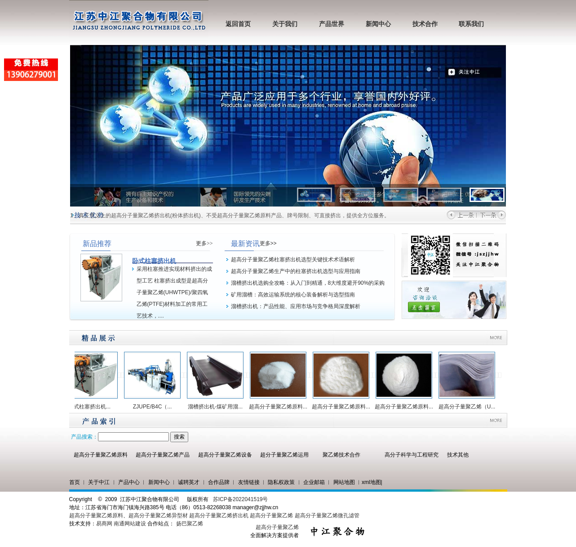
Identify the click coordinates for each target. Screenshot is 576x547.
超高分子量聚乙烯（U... (469, 407)
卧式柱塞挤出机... (92, 407)
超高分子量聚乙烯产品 (163, 455)
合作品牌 (219, 482)
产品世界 (331, 24)
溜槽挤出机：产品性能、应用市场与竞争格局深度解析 (295, 306)
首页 (74, 482)
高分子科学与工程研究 (412, 455)
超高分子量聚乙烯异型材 (158, 515)
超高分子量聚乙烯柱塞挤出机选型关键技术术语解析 (293, 259)
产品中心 (129, 482)
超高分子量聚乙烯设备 (225, 455)
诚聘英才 (188, 482)
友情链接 (249, 482)
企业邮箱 (314, 482)
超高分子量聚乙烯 (271, 515)
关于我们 (284, 24)
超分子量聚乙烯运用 (284, 455)
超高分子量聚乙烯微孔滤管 (327, 515)
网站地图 (344, 482)
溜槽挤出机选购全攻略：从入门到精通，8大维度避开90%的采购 (308, 283)
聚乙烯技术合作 (341, 455)
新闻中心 (378, 24)
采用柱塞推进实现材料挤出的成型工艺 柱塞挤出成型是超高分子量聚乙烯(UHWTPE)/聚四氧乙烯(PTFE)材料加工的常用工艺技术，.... (174, 292)
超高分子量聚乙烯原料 (101, 455)
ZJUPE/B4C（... (154, 407)
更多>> (204, 243)
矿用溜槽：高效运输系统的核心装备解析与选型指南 (293, 294)
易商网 (104, 523)
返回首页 (238, 24)
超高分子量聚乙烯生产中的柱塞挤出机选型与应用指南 (295, 271)
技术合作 (425, 24)
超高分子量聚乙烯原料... (280, 407)
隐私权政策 (281, 482)
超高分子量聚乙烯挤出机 (219, 515)
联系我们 (471, 24)
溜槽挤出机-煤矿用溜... (217, 407)
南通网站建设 (130, 523)
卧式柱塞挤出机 (154, 261)
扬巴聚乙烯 (189, 523)
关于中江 (99, 482)
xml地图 (371, 482)
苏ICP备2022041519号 (240, 499)
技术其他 (458, 455)
